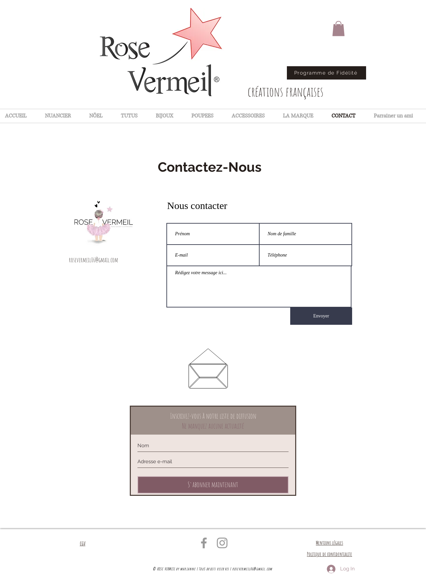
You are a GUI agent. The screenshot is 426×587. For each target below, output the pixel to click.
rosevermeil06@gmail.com (93, 260)
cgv (83, 543)
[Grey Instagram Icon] (222, 543)
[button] (338, 28)
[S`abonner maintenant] (213, 484)
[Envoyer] (321, 316)
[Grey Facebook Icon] (204, 543)
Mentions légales (329, 542)
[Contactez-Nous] (209, 167)
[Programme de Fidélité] (326, 73)
